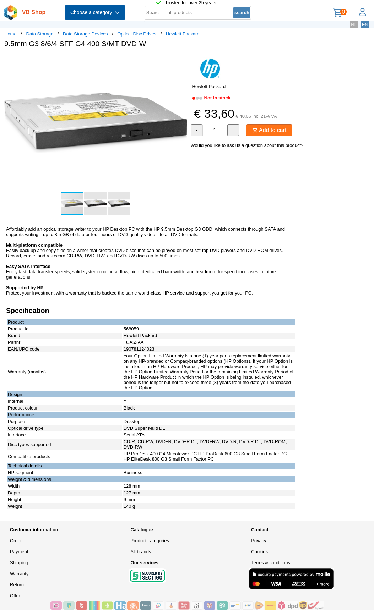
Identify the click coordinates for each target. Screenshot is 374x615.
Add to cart (269, 130)
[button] (180, 60)
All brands (141, 551)
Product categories (150, 540)
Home (10, 34)
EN (365, 24)
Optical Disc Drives (136, 34)
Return (17, 584)
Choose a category (95, 12)
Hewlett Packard (183, 34)
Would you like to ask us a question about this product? (247, 145)
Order (16, 540)
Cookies (259, 551)
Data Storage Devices (85, 34)
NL (354, 24)
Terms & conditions (270, 562)
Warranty (19, 573)
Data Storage (40, 34)
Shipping (19, 562)
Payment (19, 551)
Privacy (258, 540)
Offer (15, 595)
